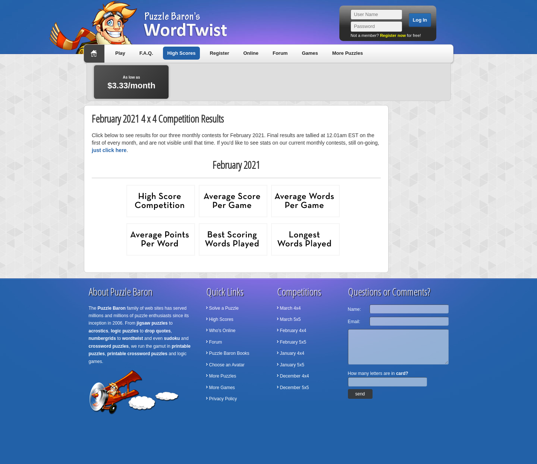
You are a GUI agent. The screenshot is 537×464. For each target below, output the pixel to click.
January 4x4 (292, 353)
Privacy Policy (223, 398)
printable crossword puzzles (137, 353)
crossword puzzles (109, 346)
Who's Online (222, 330)
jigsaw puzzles (151, 323)
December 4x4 (294, 376)
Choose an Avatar (227, 364)
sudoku (172, 338)
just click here (109, 150)
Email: (354, 321)
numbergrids (102, 338)
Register (219, 53)
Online (250, 53)
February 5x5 (293, 342)
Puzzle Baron (112, 308)
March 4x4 (290, 308)
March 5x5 (290, 319)
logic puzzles (125, 331)
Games (310, 53)
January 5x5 (292, 364)
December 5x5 (294, 387)
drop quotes (157, 331)
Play (120, 53)
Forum (280, 53)
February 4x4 (293, 330)
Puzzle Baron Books (229, 353)
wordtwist (132, 338)
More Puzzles (347, 53)
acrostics (99, 331)
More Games (222, 387)
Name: (354, 309)
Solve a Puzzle (224, 308)
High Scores (181, 53)
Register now (393, 35)
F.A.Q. (146, 53)
